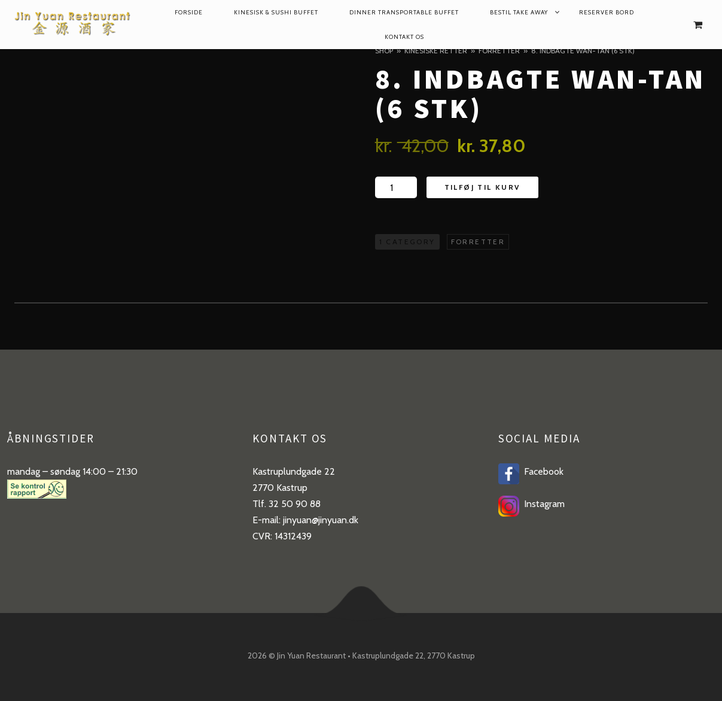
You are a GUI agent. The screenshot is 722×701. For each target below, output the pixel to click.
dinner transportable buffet (404, 12)
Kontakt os (404, 37)
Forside (189, 12)
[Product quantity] (396, 187)
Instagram (542, 503)
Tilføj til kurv (482, 187)
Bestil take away (519, 12)
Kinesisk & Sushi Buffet (276, 12)
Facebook (541, 471)
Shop (384, 50)
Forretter (499, 50)
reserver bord (606, 12)
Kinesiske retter (435, 50)
